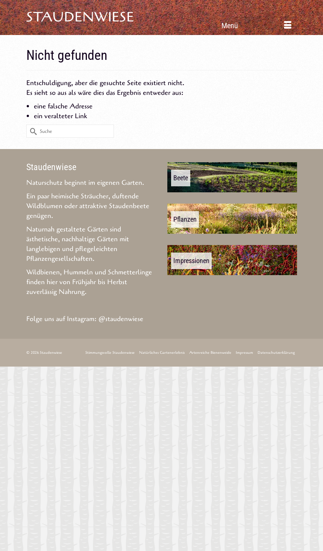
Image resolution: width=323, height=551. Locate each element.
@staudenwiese (121, 318)
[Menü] (256, 25)
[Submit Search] (32, 131)
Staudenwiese (80, 17)
